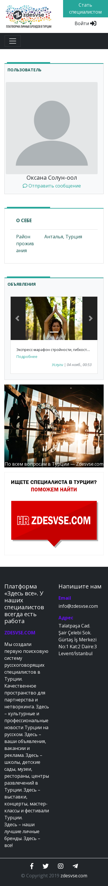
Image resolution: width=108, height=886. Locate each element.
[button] (17, 318)
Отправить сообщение (52, 186)
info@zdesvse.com (78, 606)
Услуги (57, 364)
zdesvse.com (73, 875)
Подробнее (26, 356)
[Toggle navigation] (13, 41)
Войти (85, 23)
